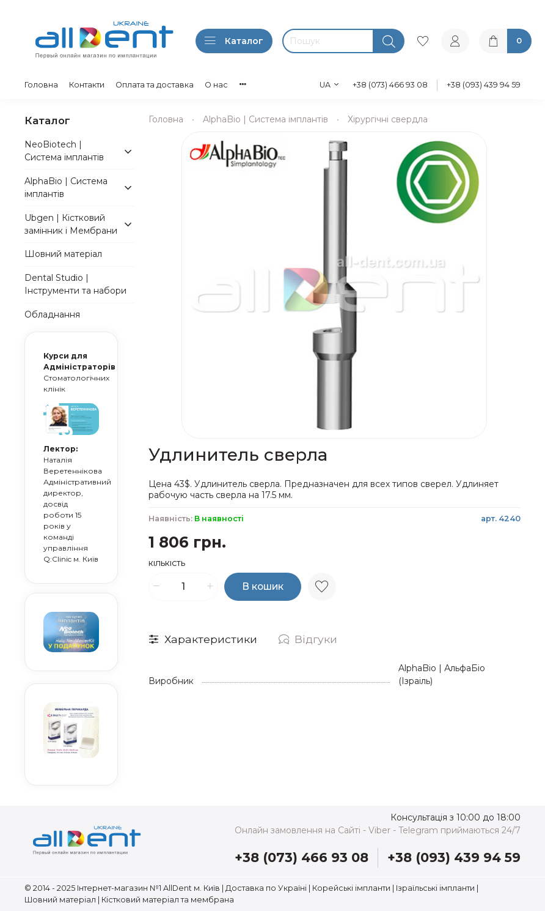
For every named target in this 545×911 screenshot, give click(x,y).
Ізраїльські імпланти (435, 888)
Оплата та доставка (154, 84)
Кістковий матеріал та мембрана (167, 899)
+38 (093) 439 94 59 (484, 84)
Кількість (166, 564)
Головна (41, 84)
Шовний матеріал (63, 253)
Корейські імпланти (351, 888)
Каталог (234, 40)
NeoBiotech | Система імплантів (64, 151)
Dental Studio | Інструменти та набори (75, 284)
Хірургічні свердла (388, 119)
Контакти (86, 84)
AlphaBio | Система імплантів (265, 119)
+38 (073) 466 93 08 (390, 84)
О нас (216, 84)
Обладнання (52, 314)
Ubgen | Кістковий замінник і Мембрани (70, 224)
